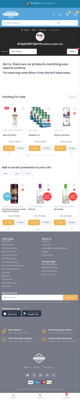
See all (72, 97)
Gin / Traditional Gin (35, 206)
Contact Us (46, 244)
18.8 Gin (32, 209)
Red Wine (42, 30)
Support (27, 367)
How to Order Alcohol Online (13, 265)
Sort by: (5, 51)
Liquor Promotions (9, 255)
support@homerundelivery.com (54, 248)
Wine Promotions (9, 258)
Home (25, 30)
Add (9, 148)
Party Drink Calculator (11, 268)
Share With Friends (9, 282)
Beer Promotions (9, 251)
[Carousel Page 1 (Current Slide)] (38, 228)
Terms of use (48, 367)
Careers (45, 251)
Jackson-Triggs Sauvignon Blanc (10, 136)
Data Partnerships (49, 271)
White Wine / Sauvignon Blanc (13, 130)
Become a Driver (48, 274)
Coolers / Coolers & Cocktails (13, 206)
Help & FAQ (6, 241)
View (20, 148)
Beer (7, 173)
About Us (45, 241)
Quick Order (6, 286)
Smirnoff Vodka (35, 135)
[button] (11, 313)
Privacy (36, 367)
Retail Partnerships (50, 267)
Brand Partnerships (50, 264)
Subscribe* (70, 297)
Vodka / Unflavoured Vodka (38, 130)
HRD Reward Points (9, 248)
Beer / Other (58, 130)
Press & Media (47, 255)
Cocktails (5, 272)
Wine (34, 30)
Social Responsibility (10, 262)
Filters (74, 51)
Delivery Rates (8, 244)
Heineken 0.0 (59, 135)
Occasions (6, 275)
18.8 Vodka (59, 209)
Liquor (18, 173)
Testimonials (7, 279)
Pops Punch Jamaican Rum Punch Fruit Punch (13, 210)
